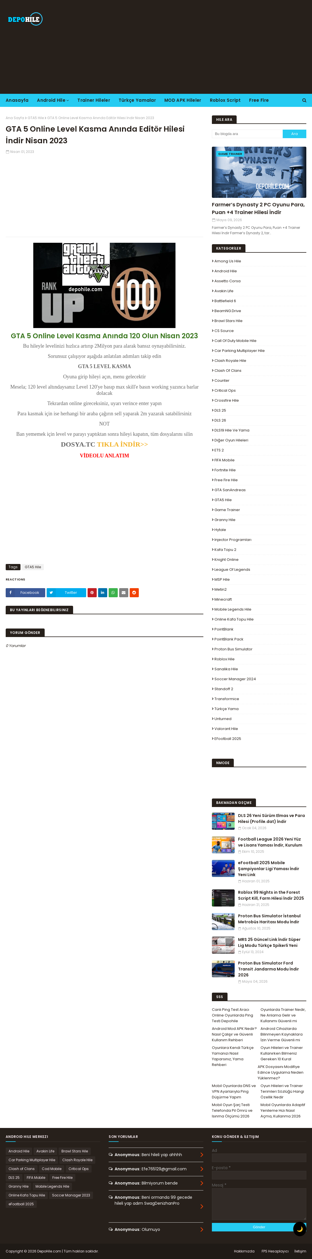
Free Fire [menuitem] (259, 100)
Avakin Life (224, 291)
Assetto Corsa (227, 281)
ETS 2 (219, 450)
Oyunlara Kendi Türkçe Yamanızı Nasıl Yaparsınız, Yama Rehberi (233, 1056)
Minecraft (223, 599)
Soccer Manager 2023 (71, 1195)
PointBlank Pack (228, 639)
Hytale (220, 529)
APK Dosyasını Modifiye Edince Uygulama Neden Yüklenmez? (280, 1072)
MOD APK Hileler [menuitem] (182, 100)
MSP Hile (222, 579)
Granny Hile (224, 519)
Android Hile (225, 271)
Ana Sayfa (15, 117)
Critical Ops (225, 390)
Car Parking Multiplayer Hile (239, 350)
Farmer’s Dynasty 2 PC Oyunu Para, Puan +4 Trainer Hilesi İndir (258, 208)
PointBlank (224, 629)
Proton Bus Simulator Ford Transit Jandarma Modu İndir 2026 (268, 969)
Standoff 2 (223, 689)
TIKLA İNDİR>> (122, 444)
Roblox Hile (224, 659)
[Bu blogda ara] (247, 134)
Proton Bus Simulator (233, 649)
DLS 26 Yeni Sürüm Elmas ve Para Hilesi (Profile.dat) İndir (271, 818)
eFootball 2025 (227, 738)
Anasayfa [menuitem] (17, 100)
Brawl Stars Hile (228, 320)
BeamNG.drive (227, 311)
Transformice (226, 699)
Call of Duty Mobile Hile (235, 340)
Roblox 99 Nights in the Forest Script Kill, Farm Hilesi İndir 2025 (271, 895)
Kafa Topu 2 (225, 549)
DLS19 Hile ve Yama (231, 430)
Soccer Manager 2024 (235, 679)
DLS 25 (220, 410)
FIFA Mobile (224, 460)
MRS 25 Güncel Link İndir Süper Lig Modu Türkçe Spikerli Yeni (269, 942)
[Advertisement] (202, 47)
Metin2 (220, 589)
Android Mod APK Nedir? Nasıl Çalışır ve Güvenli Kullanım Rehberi (234, 1034)
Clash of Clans (227, 370)
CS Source (224, 330)
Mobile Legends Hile (232, 609)
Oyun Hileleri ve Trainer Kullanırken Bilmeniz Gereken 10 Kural (282, 1053)
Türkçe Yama (226, 709)
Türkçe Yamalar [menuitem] (137, 100)
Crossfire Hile (226, 400)
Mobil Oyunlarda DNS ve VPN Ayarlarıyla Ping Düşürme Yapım (234, 1091)
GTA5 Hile (36, 117)
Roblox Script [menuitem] (225, 100)
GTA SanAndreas (230, 490)
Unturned (223, 718)
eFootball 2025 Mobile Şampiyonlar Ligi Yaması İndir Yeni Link (268, 869)
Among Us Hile (227, 261)
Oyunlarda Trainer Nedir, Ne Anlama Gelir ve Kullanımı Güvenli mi (283, 1015)
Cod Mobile (51, 1168)
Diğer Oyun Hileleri (231, 440)
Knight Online (226, 559)
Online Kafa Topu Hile (234, 619)
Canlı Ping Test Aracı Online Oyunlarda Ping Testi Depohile (232, 1015)
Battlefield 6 (225, 301)
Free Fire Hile (226, 480)
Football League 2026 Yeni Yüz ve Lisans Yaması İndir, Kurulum (270, 842)
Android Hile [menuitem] (51, 100)
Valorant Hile (226, 728)
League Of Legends (232, 569)
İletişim (300, 1251)
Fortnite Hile (225, 470)
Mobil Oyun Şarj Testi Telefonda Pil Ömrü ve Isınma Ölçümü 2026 (232, 1110)
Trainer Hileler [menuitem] (93, 100)
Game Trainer (227, 510)
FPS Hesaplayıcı (275, 1251)
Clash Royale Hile (230, 360)
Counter (222, 380)
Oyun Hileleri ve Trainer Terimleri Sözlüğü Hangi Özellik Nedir (282, 1091)
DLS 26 (220, 420)
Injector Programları (232, 539)
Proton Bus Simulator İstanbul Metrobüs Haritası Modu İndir (269, 919)
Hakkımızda (244, 1251)
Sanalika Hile (226, 669)
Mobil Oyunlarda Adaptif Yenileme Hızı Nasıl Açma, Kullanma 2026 (283, 1110)
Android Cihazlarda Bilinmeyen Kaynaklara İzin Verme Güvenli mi (282, 1034)
